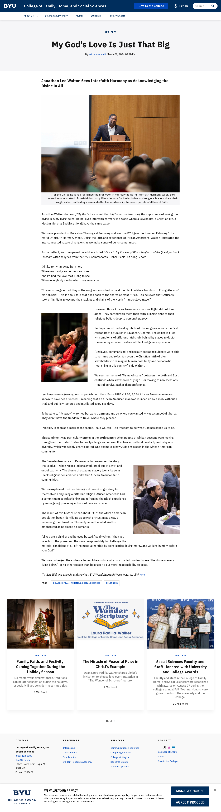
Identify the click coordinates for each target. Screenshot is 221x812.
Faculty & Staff (117, 15)
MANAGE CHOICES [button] (190, 790)
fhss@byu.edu (23, 764)
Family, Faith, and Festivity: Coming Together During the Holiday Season (40, 666)
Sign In (183, 6)
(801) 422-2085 (24, 760)
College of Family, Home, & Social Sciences (76, 583)
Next (110, 726)
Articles (111, 32)
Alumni (79, 15)
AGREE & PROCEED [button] (190, 802)
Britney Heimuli (97, 54)
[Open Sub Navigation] (38, 15)
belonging (112, 583)
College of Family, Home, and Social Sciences (67, 6)
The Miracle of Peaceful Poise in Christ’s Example (110, 664)
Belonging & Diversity (56, 15)
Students (96, 15)
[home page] (10, 6)
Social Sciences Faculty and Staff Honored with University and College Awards (180, 669)
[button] (215, 790)
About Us (29, 15)
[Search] (205, 6)
